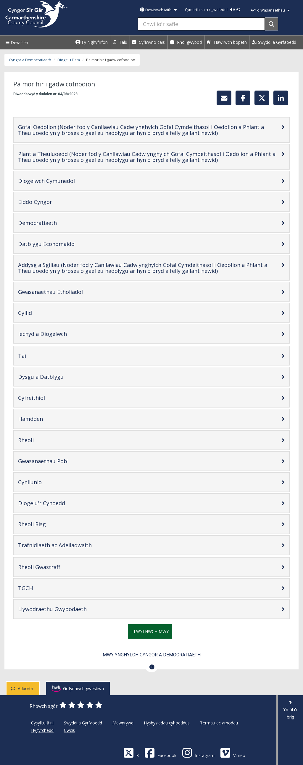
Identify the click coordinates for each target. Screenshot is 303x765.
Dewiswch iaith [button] (158, 9)
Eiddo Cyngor (54, 201)
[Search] (271, 23)
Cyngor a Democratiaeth (30, 59)
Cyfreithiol (50, 397)
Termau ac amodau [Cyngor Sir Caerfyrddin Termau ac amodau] (219, 723)
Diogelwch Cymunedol (65, 180)
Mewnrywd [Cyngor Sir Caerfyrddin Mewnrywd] (122, 723)
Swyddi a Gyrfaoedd (274, 42)
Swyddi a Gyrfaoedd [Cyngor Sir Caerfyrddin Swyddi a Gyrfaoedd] (83, 723)
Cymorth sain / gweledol (212, 9)
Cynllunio (48, 482)
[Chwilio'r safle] (201, 23)
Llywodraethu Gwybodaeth (71, 609)
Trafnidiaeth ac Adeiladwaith (73, 545)
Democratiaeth (56, 222)
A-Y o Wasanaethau (270, 10)
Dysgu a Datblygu (59, 376)
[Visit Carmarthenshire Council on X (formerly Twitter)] (131, 752)
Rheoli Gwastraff (58, 567)
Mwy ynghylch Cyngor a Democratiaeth (152, 655)
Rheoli (44, 440)
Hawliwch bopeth (227, 42)
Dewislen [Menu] (16, 42)
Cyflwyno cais (148, 42)
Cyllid (44, 312)
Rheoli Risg (50, 524)
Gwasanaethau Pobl (62, 461)
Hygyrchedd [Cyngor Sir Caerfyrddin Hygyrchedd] (42, 730)
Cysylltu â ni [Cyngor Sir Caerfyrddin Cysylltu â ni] (42, 723)
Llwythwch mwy (150, 631)
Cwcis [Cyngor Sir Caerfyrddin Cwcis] (69, 730)
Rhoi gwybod (186, 42)
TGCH (44, 588)
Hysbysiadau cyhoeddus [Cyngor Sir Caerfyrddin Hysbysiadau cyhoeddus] (167, 723)
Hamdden (49, 418)
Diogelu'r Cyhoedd (60, 503)
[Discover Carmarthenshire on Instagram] (198, 752)
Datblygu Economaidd (65, 243)
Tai (41, 355)
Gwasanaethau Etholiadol (69, 291)
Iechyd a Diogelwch (61, 333)
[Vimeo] (233, 752)
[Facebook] (160, 752)
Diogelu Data (68, 59)
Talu (120, 42)
